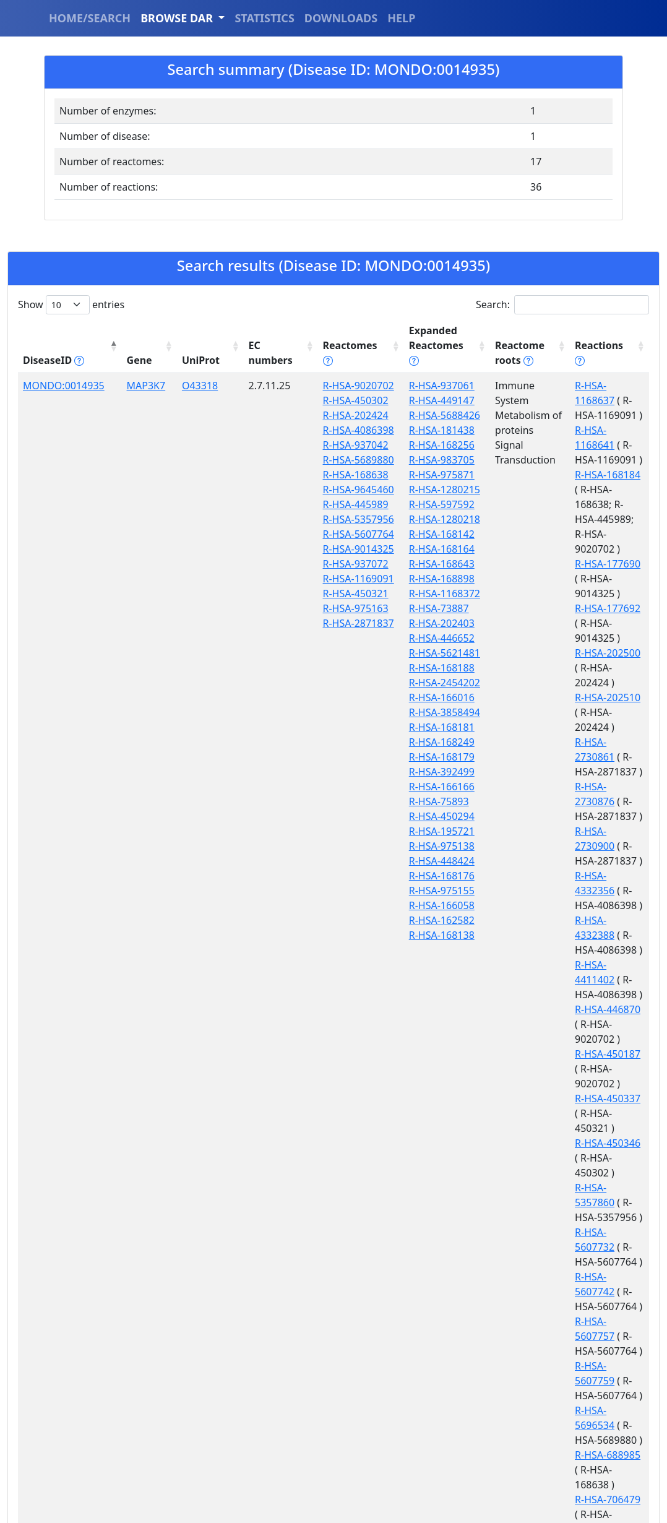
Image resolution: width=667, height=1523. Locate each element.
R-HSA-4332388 (573, 727)
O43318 (181, 371)
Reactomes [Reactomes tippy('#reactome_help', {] (318, 338)
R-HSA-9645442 (573, 1395)
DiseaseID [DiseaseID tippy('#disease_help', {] (53, 345)
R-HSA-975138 (402, 831)
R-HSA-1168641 (573, 400)
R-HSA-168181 (402, 712)
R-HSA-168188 (402, 653)
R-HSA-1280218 (405, 504)
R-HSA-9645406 (573, 1366)
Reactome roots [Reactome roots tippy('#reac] (482, 338)
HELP (401, 18)
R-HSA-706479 (570, 1113)
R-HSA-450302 (323, 400)
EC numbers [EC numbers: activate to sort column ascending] (244, 338)
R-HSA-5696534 (573, 1054)
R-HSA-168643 (402, 549)
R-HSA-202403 (402, 608)
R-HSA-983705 (402, 445)
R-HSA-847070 (570, 1187)
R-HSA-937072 (323, 653)
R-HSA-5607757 (573, 994)
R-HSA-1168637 (573, 371)
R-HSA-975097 (570, 1425)
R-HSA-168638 (323, 504)
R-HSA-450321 (323, 697)
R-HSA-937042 (323, 460)
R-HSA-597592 (402, 489)
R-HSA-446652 (402, 623)
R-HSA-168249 (402, 727)
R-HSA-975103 (570, 1455)
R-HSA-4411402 (573, 757)
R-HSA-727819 (570, 1143)
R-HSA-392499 (402, 757)
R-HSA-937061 (402, 371)
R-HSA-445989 (323, 549)
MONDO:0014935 (64, 371)
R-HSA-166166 (402, 772)
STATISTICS (264, 18)
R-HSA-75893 (399, 786)
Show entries (71, 304)
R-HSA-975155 (402, 875)
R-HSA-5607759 (573, 1024)
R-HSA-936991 (570, 1306)
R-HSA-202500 (570, 549)
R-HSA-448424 (402, 846)
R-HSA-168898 (402, 564)
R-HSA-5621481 (405, 638)
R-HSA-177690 (570, 489)
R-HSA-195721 (402, 816)
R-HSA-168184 (570, 430)
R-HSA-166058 (402, 890)
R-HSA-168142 (402, 519)
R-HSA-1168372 (405, 578)
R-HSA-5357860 (573, 905)
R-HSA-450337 (570, 846)
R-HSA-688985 (570, 1083)
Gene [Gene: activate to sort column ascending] (127, 345)
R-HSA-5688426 (405, 400)
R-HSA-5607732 (573, 935)
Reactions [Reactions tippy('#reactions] (568, 345)
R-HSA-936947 (570, 1217)
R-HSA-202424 (323, 415)
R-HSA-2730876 (573, 638)
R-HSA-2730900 (573, 668)
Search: (562, 304)
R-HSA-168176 (402, 861)
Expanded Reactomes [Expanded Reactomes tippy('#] (402, 338)
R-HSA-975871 (402, 460)
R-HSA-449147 (402, 385)
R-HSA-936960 (570, 1277)
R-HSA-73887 (399, 593)
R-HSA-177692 (570, 519)
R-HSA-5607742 (573, 965)
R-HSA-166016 (402, 682)
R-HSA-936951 (570, 1247)
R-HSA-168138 (402, 920)
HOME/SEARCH (90, 18)
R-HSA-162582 (402, 905)
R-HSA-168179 (402, 742)
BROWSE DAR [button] (178, 18)
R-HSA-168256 (402, 430)
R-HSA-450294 (402, 801)
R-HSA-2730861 (573, 608)
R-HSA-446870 (570, 786)
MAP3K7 (133, 371)
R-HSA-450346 (570, 875)
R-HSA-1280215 (405, 474)
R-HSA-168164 (402, 534)
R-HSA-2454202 (405, 668)
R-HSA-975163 (323, 712)
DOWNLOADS (340, 18)
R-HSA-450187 (570, 816)
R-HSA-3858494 (405, 697)
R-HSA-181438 (402, 415)
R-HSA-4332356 (573, 697)
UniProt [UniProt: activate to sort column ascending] (182, 345)
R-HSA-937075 (570, 1336)
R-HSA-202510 (570, 578)
